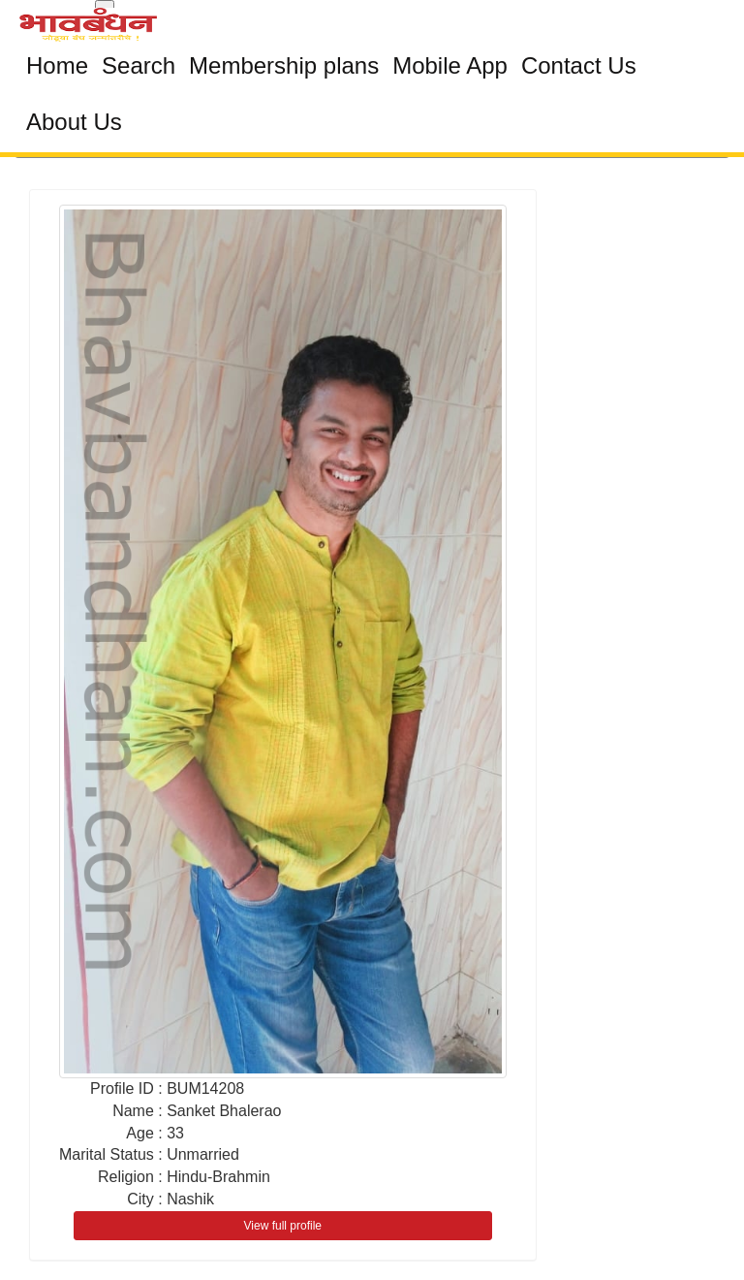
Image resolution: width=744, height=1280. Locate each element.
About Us (74, 122)
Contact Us (578, 65)
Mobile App (450, 65)
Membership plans (284, 65)
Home (57, 65)
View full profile (283, 1225)
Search (138, 65)
